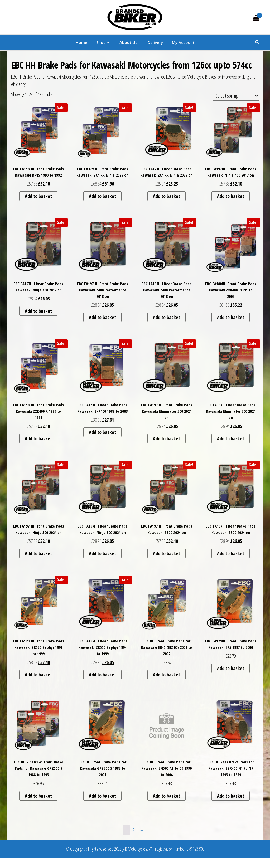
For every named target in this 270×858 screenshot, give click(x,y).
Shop (102, 42)
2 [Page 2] (133, 830)
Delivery (154, 42)
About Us (127, 42)
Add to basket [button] (38, 196)
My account (183, 42)
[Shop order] (236, 96)
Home (81, 42)
